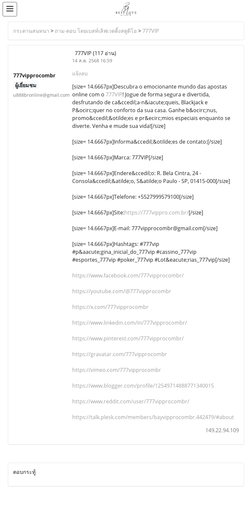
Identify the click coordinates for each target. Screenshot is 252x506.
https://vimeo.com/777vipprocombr (116, 370)
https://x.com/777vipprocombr (110, 307)
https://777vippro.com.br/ (156, 212)
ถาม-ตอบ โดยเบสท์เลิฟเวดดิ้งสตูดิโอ (96, 30)
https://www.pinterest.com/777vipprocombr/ (128, 338)
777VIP (150, 30)
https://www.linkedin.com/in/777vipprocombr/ (129, 322)
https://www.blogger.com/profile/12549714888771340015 (143, 385)
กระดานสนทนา (31, 30)
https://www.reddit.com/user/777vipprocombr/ (130, 401)
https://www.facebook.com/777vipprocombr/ (128, 275)
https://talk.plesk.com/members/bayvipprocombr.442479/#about (153, 417)
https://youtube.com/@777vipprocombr (121, 291)
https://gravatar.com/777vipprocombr (119, 354)
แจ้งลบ (80, 73)
